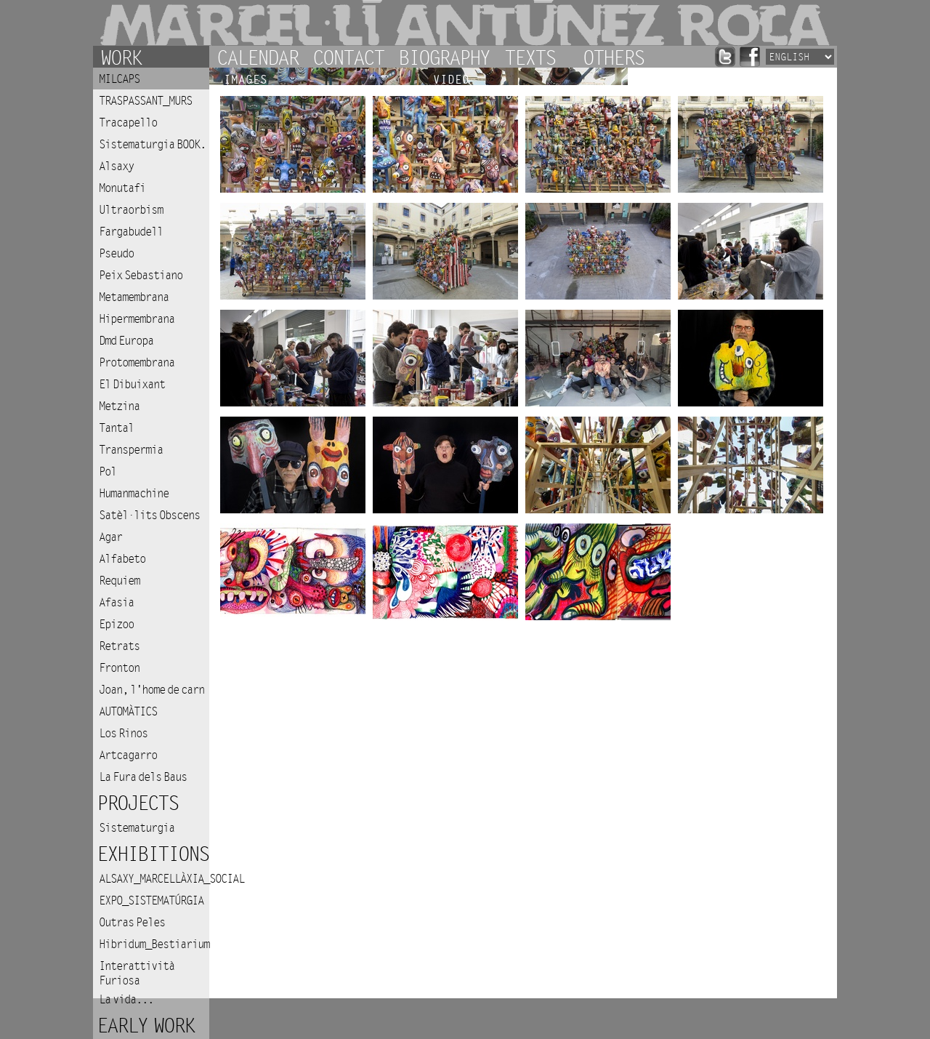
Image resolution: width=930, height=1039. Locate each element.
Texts (529, 57)
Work (120, 57)
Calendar (257, 57)
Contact (348, 57)
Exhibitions (153, 854)
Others (613, 57)
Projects (137, 804)
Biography (444, 57)
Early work (145, 1026)
